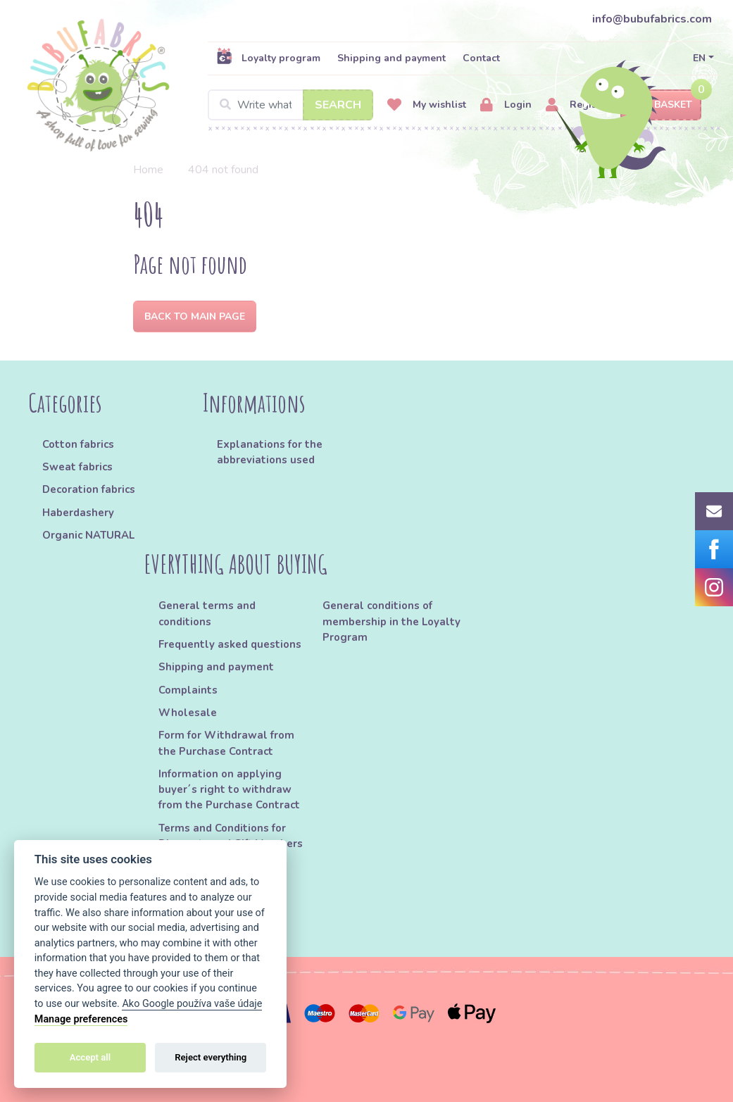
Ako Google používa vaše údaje (192, 1004)
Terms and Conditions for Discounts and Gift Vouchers (230, 836)
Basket (660, 105)
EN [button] (699, 58)
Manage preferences (81, 1019)
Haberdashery (78, 513)
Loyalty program (268, 58)
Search (338, 105)
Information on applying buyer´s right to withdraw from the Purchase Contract (229, 790)
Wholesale (187, 713)
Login (506, 105)
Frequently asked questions (229, 644)
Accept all (90, 1057)
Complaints (188, 690)
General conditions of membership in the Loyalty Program (391, 621)
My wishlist (426, 105)
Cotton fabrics (78, 444)
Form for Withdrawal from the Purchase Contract (226, 743)
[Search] (290, 104)
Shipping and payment (391, 58)
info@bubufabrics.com (652, 19)
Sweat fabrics (77, 467)
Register (578, 105)
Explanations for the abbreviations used (269, 452)
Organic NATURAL (88, 535)
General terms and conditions (207, 613)
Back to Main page (194, 316)
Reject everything (210, 1057)
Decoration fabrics (88, 489)
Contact (481, 58)
